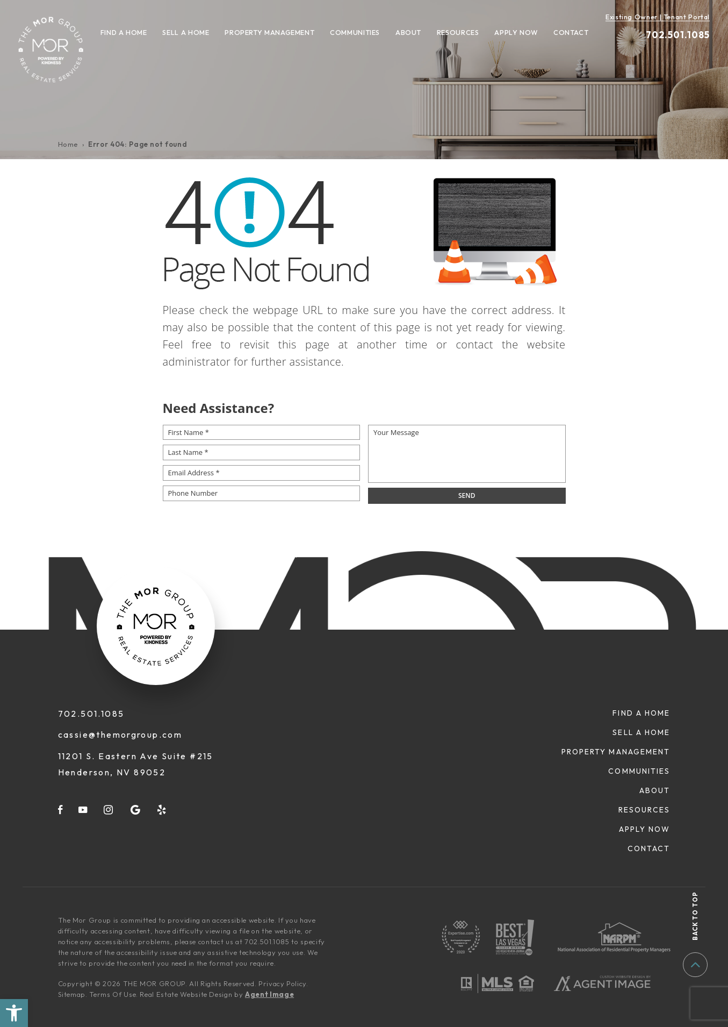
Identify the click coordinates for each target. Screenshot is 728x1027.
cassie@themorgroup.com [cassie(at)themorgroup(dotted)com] (120, 734)
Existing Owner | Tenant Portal (658, 16)
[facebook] (60, 809)
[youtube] (83, 809)
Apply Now (516, 32)
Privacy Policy (282, 983)
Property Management (269, 32)
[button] (14, 1013)
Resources (458, 32)
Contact (570, 32)
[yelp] (162, 809)
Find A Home (123, 32)
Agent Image (269, 994)
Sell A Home (185, 32)
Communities (355, 32)
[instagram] (109, 809)
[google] (135, 809)
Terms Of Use (112, 994)
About (408, 32)
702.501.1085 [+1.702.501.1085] (678, 34)
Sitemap (72, 994)
